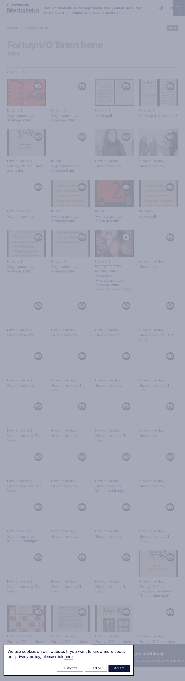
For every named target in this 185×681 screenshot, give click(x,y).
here (68, 656)
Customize (70, 668)
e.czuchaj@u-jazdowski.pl (28, 490)
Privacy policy (144, 474)
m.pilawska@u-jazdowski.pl (88, 537)
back (172, 28)
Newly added (114, 8)
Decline (95, 668)
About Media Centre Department (77, 8)
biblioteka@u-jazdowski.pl (87, 523)
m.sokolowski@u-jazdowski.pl (31, 553)
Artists (48, 12)
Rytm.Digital (168, 668)
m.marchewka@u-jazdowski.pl (90, 490)
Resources (134, 8)
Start (46, 8)
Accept (119, 668)
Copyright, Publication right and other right (88, 12)
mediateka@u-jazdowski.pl (29, 499)
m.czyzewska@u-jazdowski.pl (31, 593)
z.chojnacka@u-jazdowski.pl (89, 551)
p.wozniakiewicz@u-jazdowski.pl (33, 533)
